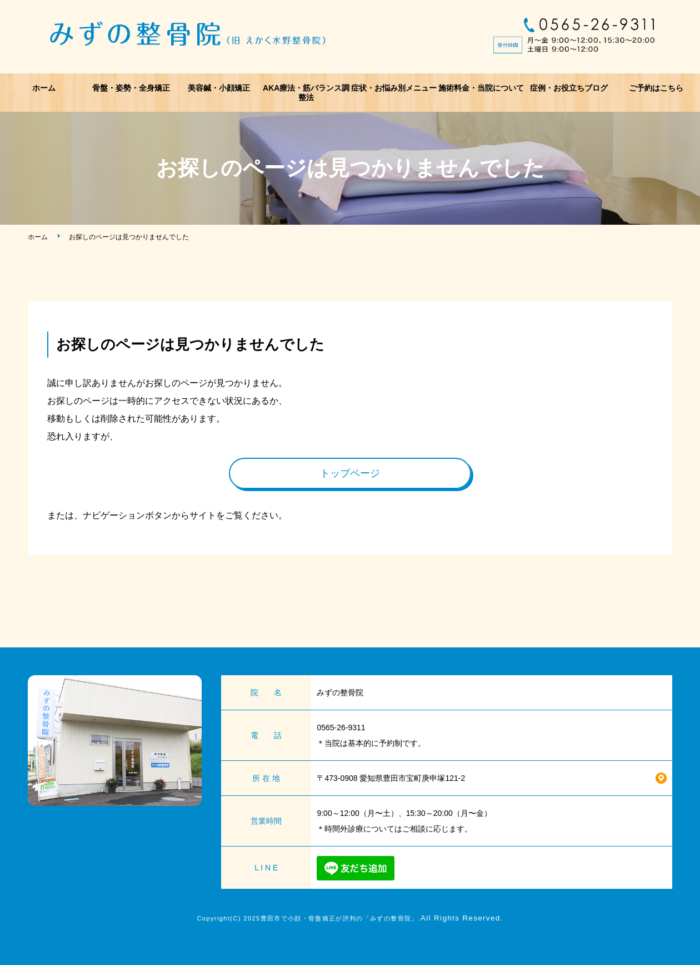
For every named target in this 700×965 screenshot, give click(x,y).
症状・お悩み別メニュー (394, 87)
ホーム (44, 87)
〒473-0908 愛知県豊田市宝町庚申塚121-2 (391, 778)
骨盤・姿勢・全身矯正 (131, 87)
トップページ (350, 473)
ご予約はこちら (656, 87)
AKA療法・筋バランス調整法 (306, 92)
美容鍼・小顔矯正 (219, 87)
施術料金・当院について (481, 87)
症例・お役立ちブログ (569, 87)
